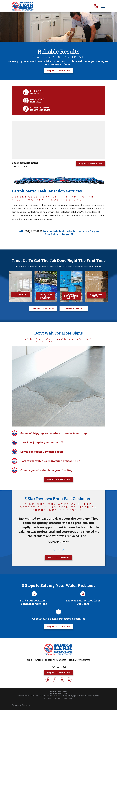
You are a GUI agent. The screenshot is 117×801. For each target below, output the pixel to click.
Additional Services (96, 295)
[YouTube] (62, 679)
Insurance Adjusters (79, 660)
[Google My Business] (69, 679)
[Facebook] (48, 679)
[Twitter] (55, 679)
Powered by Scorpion (21, 705)
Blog (29, 660)
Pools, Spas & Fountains (46, 296)
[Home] (23, 6)
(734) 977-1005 (19, 166)
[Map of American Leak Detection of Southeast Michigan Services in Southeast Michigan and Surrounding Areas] (58, 140)
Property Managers (55, 660)
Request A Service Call (58, 70)
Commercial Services (74, 308)
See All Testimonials (58, 557)
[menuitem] (48, 698)
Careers (38, 660)
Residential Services (43, 308)
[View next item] (63, 550)
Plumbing (21, 294)
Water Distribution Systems (71, 296)
